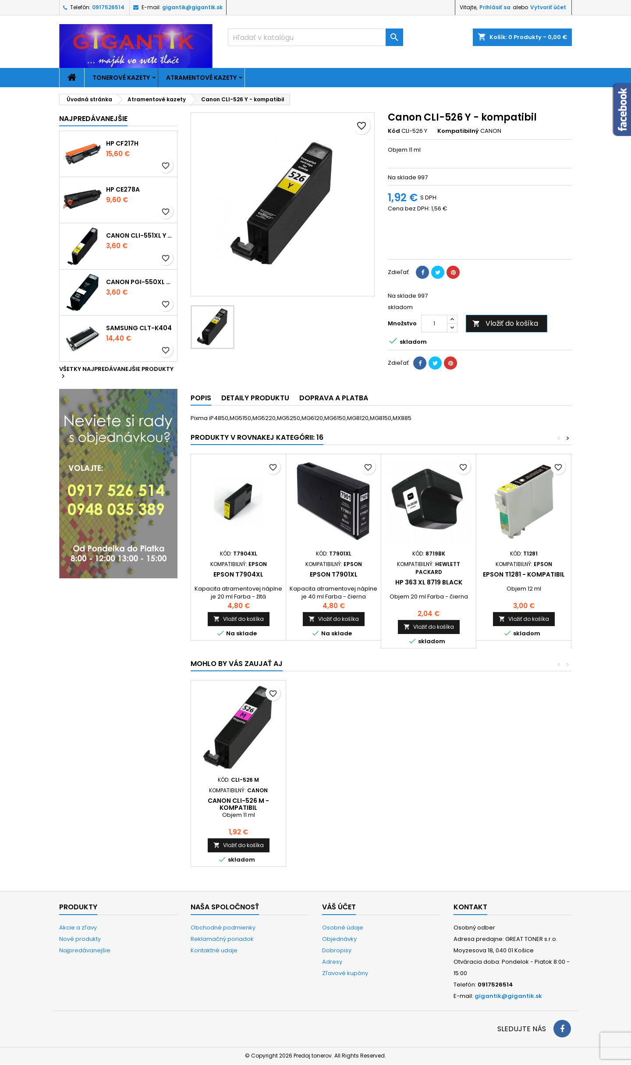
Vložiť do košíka (505, 323)
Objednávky (339, 939)
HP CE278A (123, 189)
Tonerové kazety (121, 77)
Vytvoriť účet (548, 7)
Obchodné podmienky (223, 927)
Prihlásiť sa (494, 7)
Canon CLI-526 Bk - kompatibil (333, 804)
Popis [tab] (201, 398)
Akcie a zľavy (78, 927)
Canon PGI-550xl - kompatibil (140, 281)
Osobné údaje (342, 927)
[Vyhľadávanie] (315, 37)
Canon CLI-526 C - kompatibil (428, 804)
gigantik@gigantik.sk (192, 7)
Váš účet (339, 907)
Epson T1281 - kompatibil (524, 574)
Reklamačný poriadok (222, 939)
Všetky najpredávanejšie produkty (116, 373)
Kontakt (470, 907)
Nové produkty (80, 939)
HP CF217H (122, 143)
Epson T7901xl (334, 574)
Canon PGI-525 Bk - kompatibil (238, 804)
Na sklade (402, 178)
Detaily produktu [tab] (255, 398)
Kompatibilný (458, 131)
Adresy (332, 962)
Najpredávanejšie (93, 119)
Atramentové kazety (201, 77)
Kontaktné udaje (214, 950)
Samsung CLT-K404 (139, 327)
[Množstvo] (434, 323)
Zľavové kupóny (345, 973)
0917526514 (108, 7)
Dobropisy (336, 950)
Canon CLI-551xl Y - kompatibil (140, 235)
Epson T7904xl (238, 574)
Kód (394, 131)
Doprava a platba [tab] (333, 398)
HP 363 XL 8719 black (428, 582)
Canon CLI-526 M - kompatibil (523, 804)
